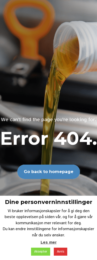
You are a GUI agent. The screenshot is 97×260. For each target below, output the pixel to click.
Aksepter (40, 251)
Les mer (49, 242)
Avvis (60, 251)
